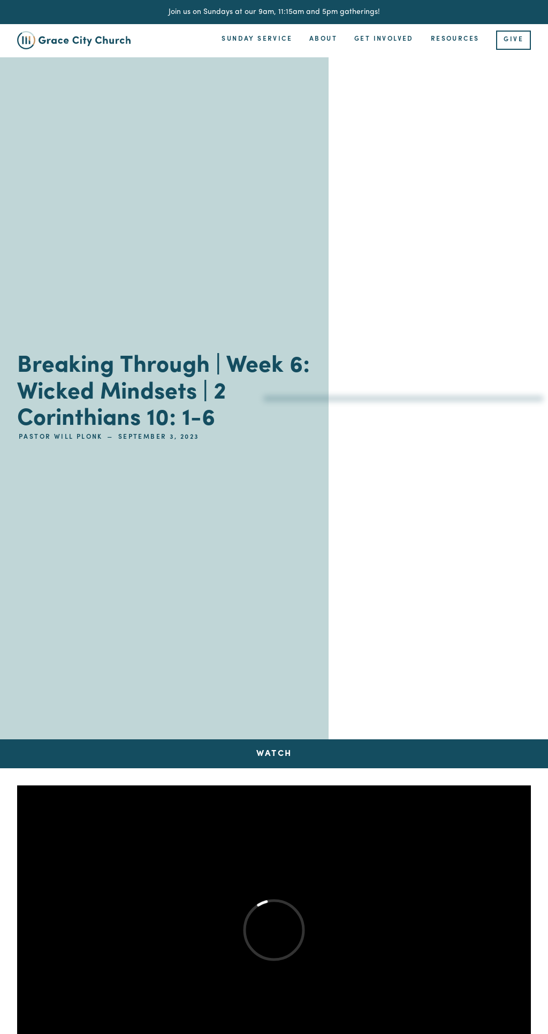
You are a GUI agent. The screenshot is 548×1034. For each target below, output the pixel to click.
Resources (455, 39)
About (323, 39)
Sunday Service (257, 39)
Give (513, 39)
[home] (80, 40)
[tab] (274, 753)
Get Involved (384, 39)
